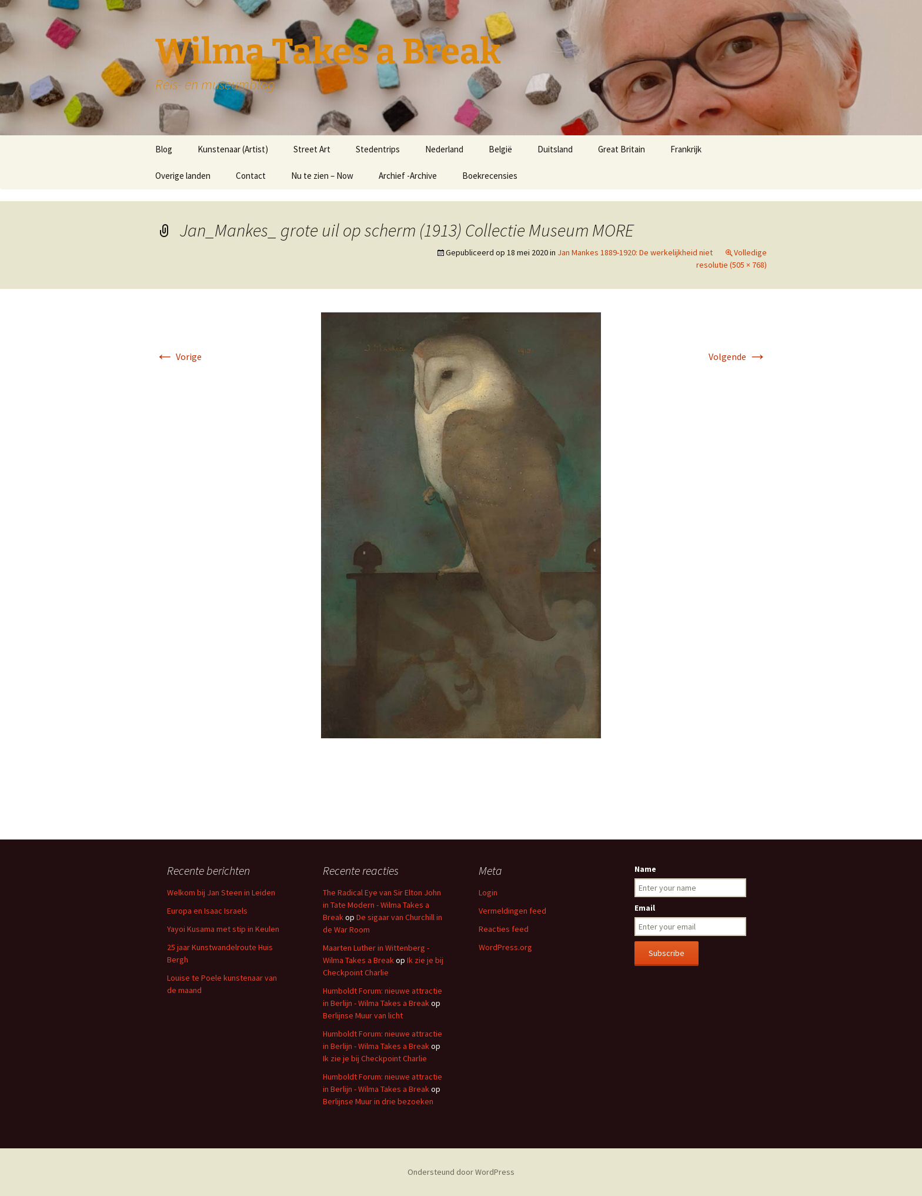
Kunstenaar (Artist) (233, 149)
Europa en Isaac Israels (207, 910)
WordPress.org (505, 947)
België (500, 149)
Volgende (738, 356)
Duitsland (555, 149)
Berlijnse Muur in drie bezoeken (378, 1101)
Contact (251, 175)
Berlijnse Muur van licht (363, 1015)
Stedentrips (378, 149)
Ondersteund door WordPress (461, 1172)
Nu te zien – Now (322, 175)
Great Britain (621, 149)
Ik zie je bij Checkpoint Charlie (375, 1058)
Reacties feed (504, 929)
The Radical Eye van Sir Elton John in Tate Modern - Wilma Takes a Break (382, 904)
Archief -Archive (408, 175)
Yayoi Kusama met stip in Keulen (223, 929)
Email (644, 907)
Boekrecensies (489, 175)
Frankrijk (685, 149)
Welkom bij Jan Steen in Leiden (221, 892)
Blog (163, 149)
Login (488, 892)
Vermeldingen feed (512, 910)
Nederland (444, 149)
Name (645, 869)
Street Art (311, 149)
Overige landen (183, 175)
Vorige (178, 356)
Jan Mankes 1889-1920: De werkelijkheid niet (635, 252)
